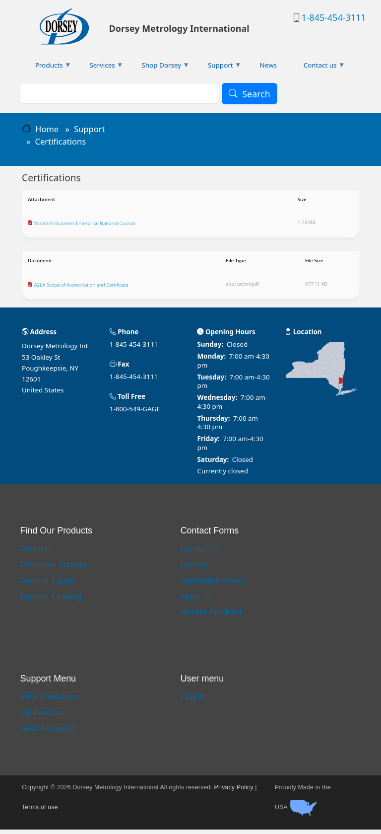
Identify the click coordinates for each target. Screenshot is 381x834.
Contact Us (199, 553)
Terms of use (40, 811)
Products (35, 553)
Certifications (42, 716)
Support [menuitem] (217, 67)
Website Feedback (212, 616)
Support (89, 129)
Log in (193, 701)
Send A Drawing (47, 732)
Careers (194, 569)
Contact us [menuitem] (317, 67)
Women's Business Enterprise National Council (91, 225)
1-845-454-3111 (333, 17)
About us (196, 601)
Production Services (54, 569)
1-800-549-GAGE (135, 413)
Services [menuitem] (100, 67)
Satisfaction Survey (213, 585)
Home (47, 129)
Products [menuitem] (46, 67)
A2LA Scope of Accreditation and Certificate (87, 289)
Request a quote (48, 585)
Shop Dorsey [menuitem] (159, 67)
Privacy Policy (234, 791)
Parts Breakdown (49, 701)
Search (256, 94)
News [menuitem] (268, 65)
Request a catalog (51, 601)
